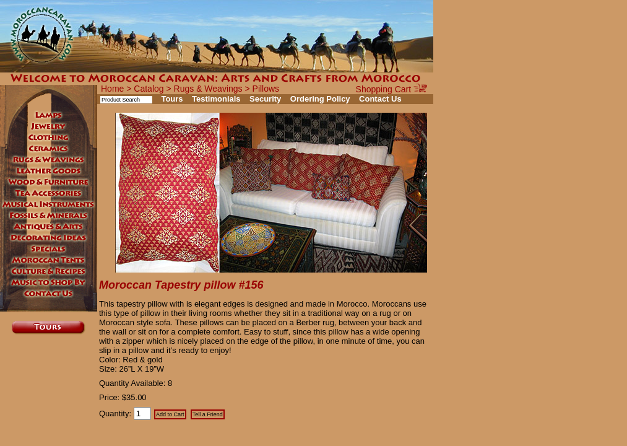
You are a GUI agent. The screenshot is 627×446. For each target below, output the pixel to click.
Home (112, 89)
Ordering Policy (320, 98)
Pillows (266, 89)
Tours (172, 98)
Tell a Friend (207, 414)
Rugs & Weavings (208, 89)
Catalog (148, 89)
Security (265, 98)
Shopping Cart (391, 89)
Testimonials (216, 98)
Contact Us (380, 98)
